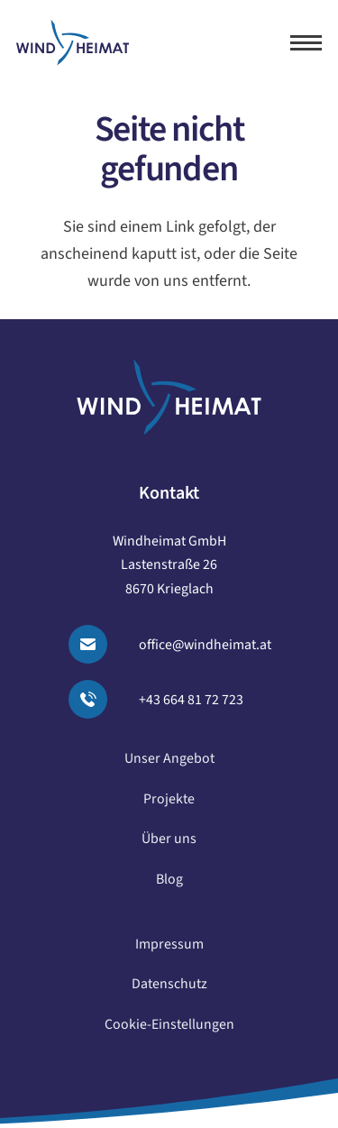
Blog (169, 884)
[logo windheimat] (72, 43)
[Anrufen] (99, 699)
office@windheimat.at (205, 645)
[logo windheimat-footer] (169, 397)
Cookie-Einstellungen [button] (169, 1029)
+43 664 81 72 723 (191, 700)
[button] (306, 43)
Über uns (169, 844)
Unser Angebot (169, 763)
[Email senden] (99, 644)
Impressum (169, 948)
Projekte (169, 803)
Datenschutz (169, 989)
